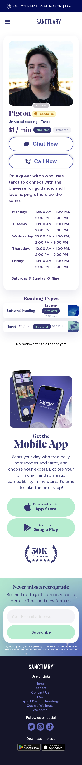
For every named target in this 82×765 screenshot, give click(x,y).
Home (40, 684)
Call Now (41, 161)
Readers (40, 688)
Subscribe (41, 632)
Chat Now (41, 143)
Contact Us (40, 692)
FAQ (40, 697)
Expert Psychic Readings (40, 701)
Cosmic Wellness (40, 705)
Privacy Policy (68, 649)
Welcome (40, 710)
